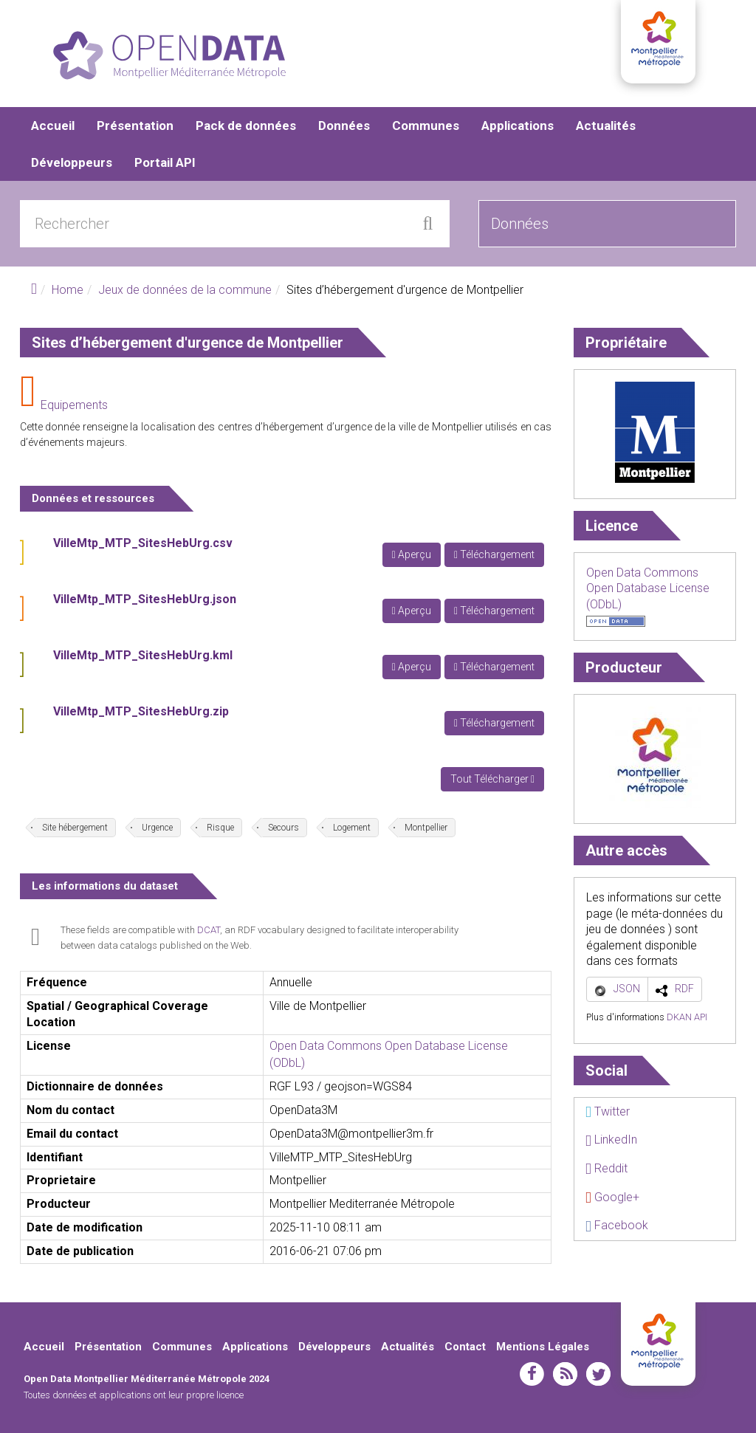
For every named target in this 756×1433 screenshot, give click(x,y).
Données (344, 125)
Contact (465, 1346)
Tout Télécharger (492, 779)
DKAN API (687, 1017)
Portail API (165, 162)
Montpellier (426, 827)
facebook (532, 1374)
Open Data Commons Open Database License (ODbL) (647, 588)
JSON (627, 988)
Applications (517, 125)
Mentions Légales (542, 1346)
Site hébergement (75, 827)
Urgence (157, 827)
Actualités (606, 125)
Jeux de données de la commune (185, 290)
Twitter (607, 1111)
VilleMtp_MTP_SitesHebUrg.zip (141, 711)
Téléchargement (494, 554)
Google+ (612, 1197)
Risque (220, 827)
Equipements (74, 405)
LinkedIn (611, 1140)
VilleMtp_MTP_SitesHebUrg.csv (143, 543)
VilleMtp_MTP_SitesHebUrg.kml (143, 655)
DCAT (208, 929)
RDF (684, 988)
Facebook (616, 1225)
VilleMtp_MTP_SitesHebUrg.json (144, 599)
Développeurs (71, 162)
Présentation (135, 125)
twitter (598, 1374)
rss (565, 1374)
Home (67, 290)
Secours (283, 827)
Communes (425, 125)
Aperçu (411, 554)
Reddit (606, 1168)
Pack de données (246, 125)
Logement (352, 827)
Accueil (53, 125)
